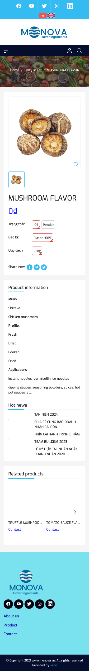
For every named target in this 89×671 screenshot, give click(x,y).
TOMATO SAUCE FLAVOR (63, 522)
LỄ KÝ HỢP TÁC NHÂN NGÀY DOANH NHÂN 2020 (55, 451)
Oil (37, 226)
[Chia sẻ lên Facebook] (30, 267)
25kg (37, 252)
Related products (26, 474)
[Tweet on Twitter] (44, 267)
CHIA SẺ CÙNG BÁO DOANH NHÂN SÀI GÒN (55, 424)
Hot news (17, 405)
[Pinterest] (37, 267)
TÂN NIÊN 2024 (46, 414)
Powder (48, 225)
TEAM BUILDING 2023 (50, 441)
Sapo (53, 665)
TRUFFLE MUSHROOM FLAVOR (25, 522)
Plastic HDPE (43, 239)
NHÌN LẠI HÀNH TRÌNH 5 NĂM (57, 434)
